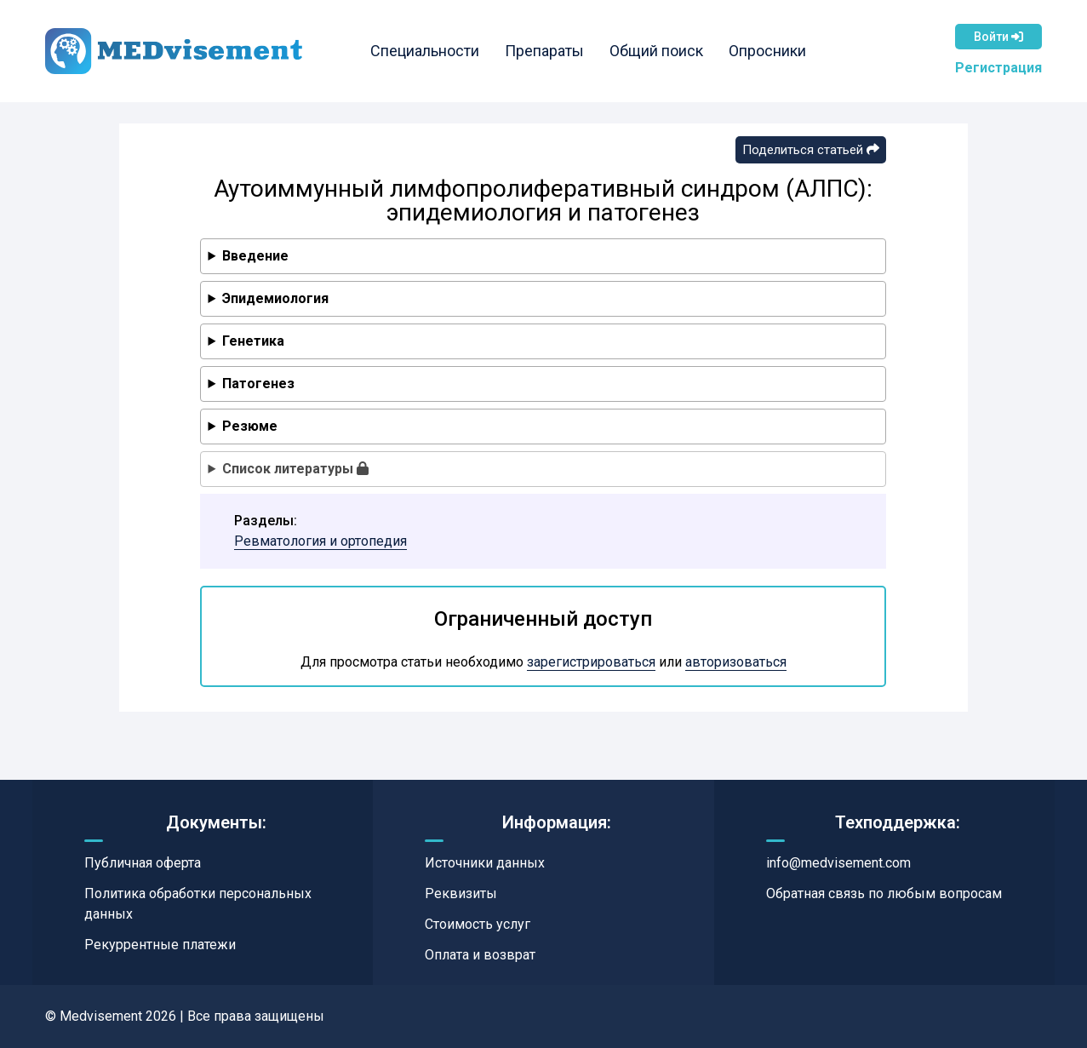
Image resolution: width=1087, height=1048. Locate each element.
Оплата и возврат (480, 955)
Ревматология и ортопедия (320, 541)
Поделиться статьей (810, 149)
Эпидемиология (275, 298)
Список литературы (295, 469)
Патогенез (258, 383)
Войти (998, 36)
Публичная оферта (142, 863)
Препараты (546, 51)
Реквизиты (461, 893)
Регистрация (998, 68)
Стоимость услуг (477, 924)
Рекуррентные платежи (160, 944)
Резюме (249, 426)
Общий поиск (659, 51)
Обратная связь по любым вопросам (884, 893)
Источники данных (485, 863)
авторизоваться (736, 662)
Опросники (770, 51)
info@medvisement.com (838, 863)
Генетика (253, 341)
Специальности (427, 51)
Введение (255, 256)
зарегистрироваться (591, 662)
